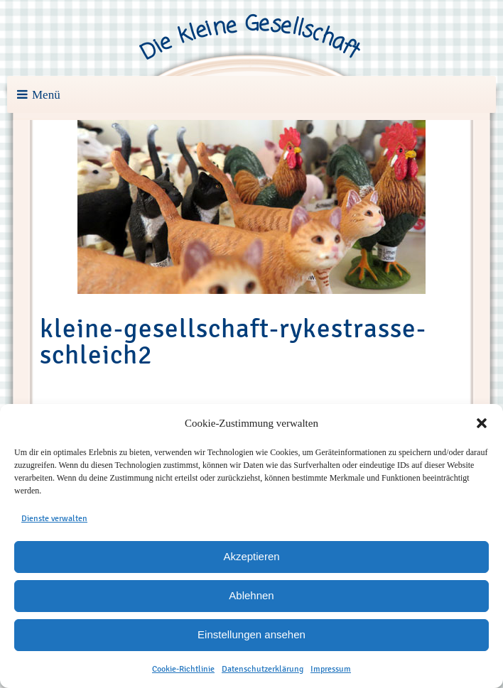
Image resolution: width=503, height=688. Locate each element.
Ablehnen (251, 595)
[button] (482, 423)
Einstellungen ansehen (251, 634)
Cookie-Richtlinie (183, 669)
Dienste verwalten (54, 518)
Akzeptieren (251, 556)
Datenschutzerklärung (262, 669)
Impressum (330, 669)
